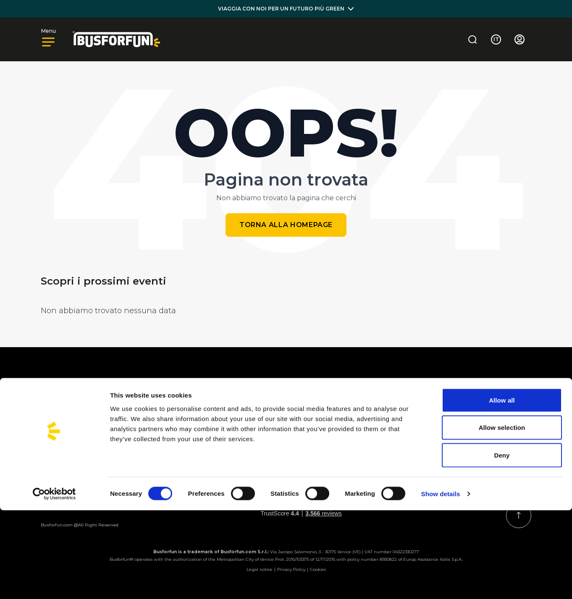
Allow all (502, 488)
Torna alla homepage (286, 225)
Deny (501, 543)
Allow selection (502, 516)
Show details (440, 582)
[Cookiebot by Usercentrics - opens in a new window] (54, 582)
